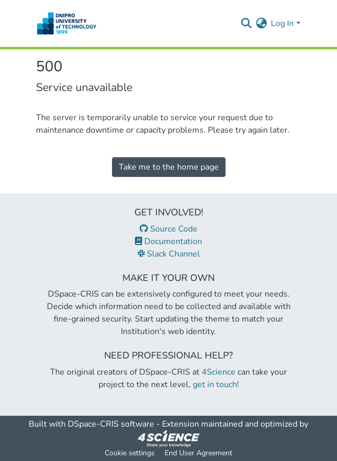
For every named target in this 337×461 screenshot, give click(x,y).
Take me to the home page (169, 167)
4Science (218, 372)
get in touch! (216, 384)
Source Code (168, 229)
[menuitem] (261, 23)
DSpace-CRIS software (111, 424)
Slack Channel (169, 254)
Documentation (168, 241)
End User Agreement (198, 453)
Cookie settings (130, 453)
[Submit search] (246, 23)
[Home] (67, 23)
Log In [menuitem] (282, 23)
